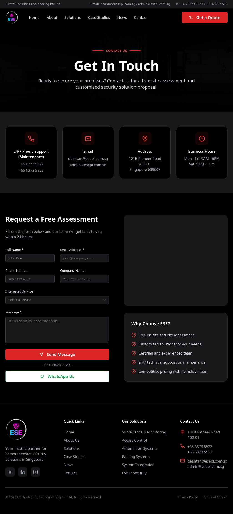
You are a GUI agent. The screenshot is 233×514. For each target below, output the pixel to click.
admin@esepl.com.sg (154, 4)
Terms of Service (215, 497)
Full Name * (14, 249)
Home (34, 17)
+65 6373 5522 (192, 4)
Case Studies (99, 17)
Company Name (72, 270)
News (122, 17)
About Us (71, 440)
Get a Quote (204, 17)
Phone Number (17, 270)
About (52, 17)
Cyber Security (134, 472)
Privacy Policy (187, 497)
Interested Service (19, 291)
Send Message (57, 354)
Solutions (73, 17)
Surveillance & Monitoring (144, 432)
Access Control (134, 440)
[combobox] (57, 300)
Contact (140, 17)
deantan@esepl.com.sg (117, 4)
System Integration (138, 464)
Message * (13, 312)
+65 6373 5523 (217, 4)
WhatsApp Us (57, 376)
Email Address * (72, 249)
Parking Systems (136, 456)
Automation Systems (139, 448)
